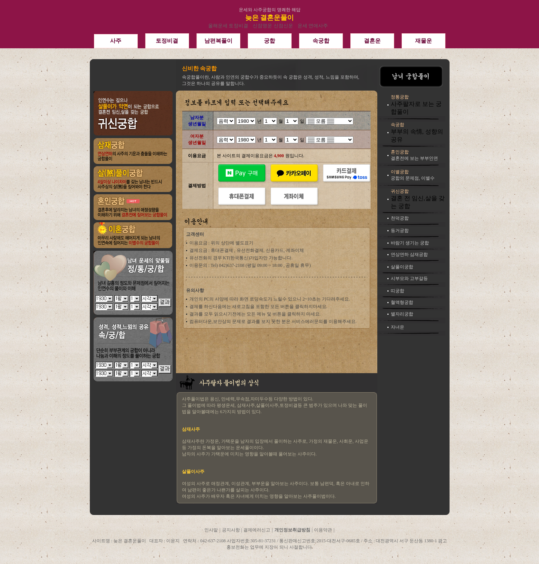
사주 (115, 41)
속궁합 (321, 41)
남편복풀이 (218, 41)
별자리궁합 (402, 314)
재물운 (423, 41)
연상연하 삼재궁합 (409, 254)
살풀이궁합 (402, 266)
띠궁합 (397, 290)
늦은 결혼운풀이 (269, 17)
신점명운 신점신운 (273, 25)
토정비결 (167, 41)
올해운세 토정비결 (228, 25)
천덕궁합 (400, 218)
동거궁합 (400, 230)
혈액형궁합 (402, 302)
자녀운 (397, 327)
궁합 (269, 41)
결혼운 (372, 41)
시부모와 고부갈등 (409, 278)
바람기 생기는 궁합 (410, 243)
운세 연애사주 (313, 25)
